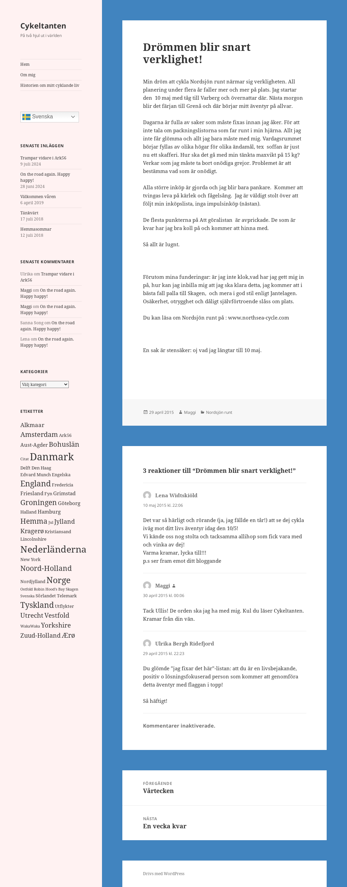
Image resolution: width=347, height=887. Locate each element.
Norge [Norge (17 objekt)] (58, 579)
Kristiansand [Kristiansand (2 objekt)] (58, 531)
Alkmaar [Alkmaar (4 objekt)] (32, 425)
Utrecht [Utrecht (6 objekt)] (31, 615)
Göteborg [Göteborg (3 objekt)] (69, 503)
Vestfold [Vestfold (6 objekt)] (56, 615)
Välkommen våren (38, 196)
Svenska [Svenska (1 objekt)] (27, 596)
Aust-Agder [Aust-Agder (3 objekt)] (34, 444)
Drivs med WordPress (163, 873)
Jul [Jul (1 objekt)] (50, 522)
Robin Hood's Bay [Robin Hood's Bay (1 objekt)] (49, 589)
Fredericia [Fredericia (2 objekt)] (62, 485)
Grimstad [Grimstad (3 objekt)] (64, 493)
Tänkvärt (29, 213)
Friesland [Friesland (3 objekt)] (31, 493)
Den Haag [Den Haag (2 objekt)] (41, 468)
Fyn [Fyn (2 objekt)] (48, 493)
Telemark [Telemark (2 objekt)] (67, 596)
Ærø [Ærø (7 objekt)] (68, 635)
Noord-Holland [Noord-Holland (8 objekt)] (46, 568)
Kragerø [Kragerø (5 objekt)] (32, 531)
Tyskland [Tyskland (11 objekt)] (37, 605)
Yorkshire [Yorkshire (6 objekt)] (56, 625)
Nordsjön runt (219, 412)
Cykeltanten (43, 25)
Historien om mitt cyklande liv (49, 85)
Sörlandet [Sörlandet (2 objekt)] (46, 596)
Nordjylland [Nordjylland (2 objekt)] (32, 581)
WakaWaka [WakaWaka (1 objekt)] (30, 626)
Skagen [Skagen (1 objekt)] (72, 589)
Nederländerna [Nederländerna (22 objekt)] (53, 549)
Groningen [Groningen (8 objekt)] (38, 502)
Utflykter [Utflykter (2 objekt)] (64, 606)
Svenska (37, 117)
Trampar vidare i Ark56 (43, 158)
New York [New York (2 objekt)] (30, 559)
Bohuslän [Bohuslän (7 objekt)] (64, 444)
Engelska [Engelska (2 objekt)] (61, 474)
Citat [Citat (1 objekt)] (24, 459)
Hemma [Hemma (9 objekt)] (33, 521)
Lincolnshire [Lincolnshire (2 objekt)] (33, 539)
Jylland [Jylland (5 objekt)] (64, 521)
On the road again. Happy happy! (47, 326)
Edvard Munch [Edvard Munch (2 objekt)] (35, 474)
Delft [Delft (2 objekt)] (25, 468)
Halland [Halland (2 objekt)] (28, 512)
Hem (24, 64)
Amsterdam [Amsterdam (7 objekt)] (39, 434)
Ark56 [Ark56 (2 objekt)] (65, 435)
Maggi (26, 290)
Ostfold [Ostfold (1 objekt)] (26, 589)
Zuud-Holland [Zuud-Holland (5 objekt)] (40, 635)
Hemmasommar (36, 229)
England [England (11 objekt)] (35, 483)
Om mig (27, 75)
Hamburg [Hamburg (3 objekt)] (49, 511)
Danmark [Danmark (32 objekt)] (52, 456)
